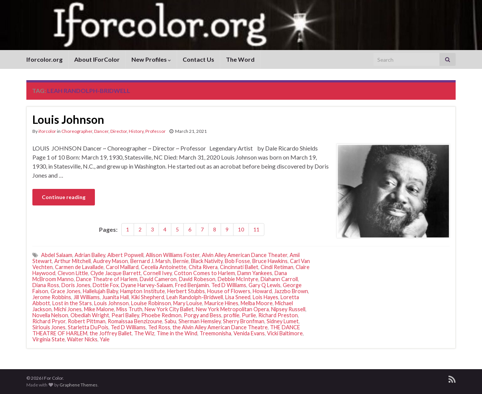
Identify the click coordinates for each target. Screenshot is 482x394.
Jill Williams (86, 297)
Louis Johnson (68, 119)
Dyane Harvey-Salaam (147, 285)
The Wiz (144, 333)
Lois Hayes (265, 297)
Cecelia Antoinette (163, 267)
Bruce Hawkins (270, 261)
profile (231, 315)
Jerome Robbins (51, 297)
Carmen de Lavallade (79, 267)
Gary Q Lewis (265, 285)
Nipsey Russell (288, 309)
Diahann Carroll (279, 279)
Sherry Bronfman (243, 321)
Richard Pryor (49, 321)
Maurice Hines (221, 303)
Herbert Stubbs (186, 291)
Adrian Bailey (90, 255)
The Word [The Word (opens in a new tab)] (240, 59)
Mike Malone (99, 309)
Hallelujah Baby (100, 291)
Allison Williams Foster (173, 255)
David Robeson (197, 279)
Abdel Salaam (56, 255)
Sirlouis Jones (49, 327)
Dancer (101, 131)
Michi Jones (68, 309)
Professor (155, 131)
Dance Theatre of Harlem (106, 279)
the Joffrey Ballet (111, 333)
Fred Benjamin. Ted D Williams (210, 285)
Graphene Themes (78, 385)
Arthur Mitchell (72, 261)
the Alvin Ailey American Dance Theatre (220, 327)
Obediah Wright (89, 315)
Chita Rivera (203, 267)
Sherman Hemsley (199, 321)
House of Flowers (228, 291)
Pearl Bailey (125, 315)
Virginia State (48, 339)
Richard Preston (278, 315)
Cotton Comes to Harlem (204, 273)
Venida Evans (249, 333)
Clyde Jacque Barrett (115, 273)
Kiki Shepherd (147, 297)
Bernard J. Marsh (150, 261)
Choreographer (76, 131)
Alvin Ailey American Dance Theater (244, 255)
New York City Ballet (169, 309)
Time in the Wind (177, 333)
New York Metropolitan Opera (232, 309)
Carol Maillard (122, 267)
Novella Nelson (50, 315)
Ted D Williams (128, 327)
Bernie (181, 261)
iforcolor (47, 131)
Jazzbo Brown (291, 291)
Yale (105, 339)
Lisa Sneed (237, 297)
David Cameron (158, 279)
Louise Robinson (151, 303)
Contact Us (198, 59)
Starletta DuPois (88, 327)
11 (256, 229)
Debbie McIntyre (238, 279)
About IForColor (97, 59)
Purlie (249, 315)
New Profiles (151, 59)
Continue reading (63, 197)
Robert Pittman (86, 321)
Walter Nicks (82, 339)
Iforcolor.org (44, 59)
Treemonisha (215, 333)
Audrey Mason (110, 261)
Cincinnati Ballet (239, 267)
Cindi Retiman (277, 267)
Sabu (170, 321)
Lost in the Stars (72, 303)
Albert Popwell (125, 255)
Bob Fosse (237, 261)
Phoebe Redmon (161, 315)
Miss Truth (129, 309)
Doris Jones (75, 285)
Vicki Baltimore (285, 333)
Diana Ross (45, 285)
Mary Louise (187, 303)
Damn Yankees (254, 273)
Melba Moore (257, 303)
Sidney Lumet (283, 321)
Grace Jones (65, 291)
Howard (262, 291)
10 (241, 229)
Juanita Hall (115, 297)
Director (118, 131)
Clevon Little (73, 273)
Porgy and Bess (202, 315)
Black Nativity (207, 261)
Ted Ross (159, 327)
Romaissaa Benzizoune (135, 321)
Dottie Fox (106, 285)
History (136, 131)
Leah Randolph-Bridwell (194, 297)
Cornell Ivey (157, 273)
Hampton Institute (142, 291)
